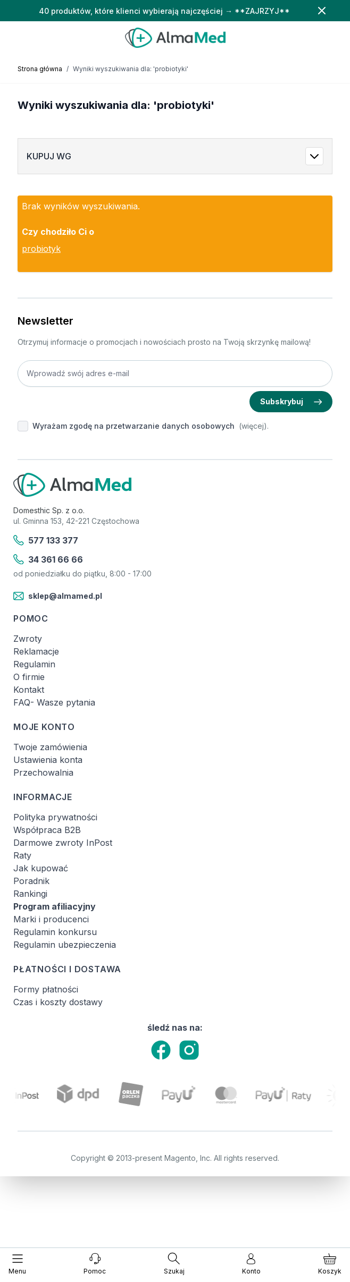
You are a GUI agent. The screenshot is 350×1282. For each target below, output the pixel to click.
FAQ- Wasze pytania (54, 702)
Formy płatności (45, 989)
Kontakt (28, 689)
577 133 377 (45, 540)
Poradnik (31, 881)
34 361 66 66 (48, 559)
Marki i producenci (51, 919)
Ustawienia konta (47, 759)
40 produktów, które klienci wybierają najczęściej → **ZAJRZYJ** (164, 10)
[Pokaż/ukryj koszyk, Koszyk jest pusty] (329, 1264)
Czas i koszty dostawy (58, 1002)
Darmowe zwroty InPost (62, 842)
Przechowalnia (43, 772)
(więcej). (254, 425)
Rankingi (30, 893)
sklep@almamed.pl (57, 596)
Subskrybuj (291, 401)
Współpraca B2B (47, 830)
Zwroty (27, 638)
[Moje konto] (251, 1264)
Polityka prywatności (55, 817)
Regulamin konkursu (55, 932)
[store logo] (175, 38)
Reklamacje (36, 651)
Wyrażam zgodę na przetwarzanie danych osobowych (133, 425)
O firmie (29, 677)
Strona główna (40, 69)
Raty (22, 855)
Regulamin (34, 664)
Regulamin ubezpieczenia (64, 944)
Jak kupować (40, 868)
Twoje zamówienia (50, 747)
